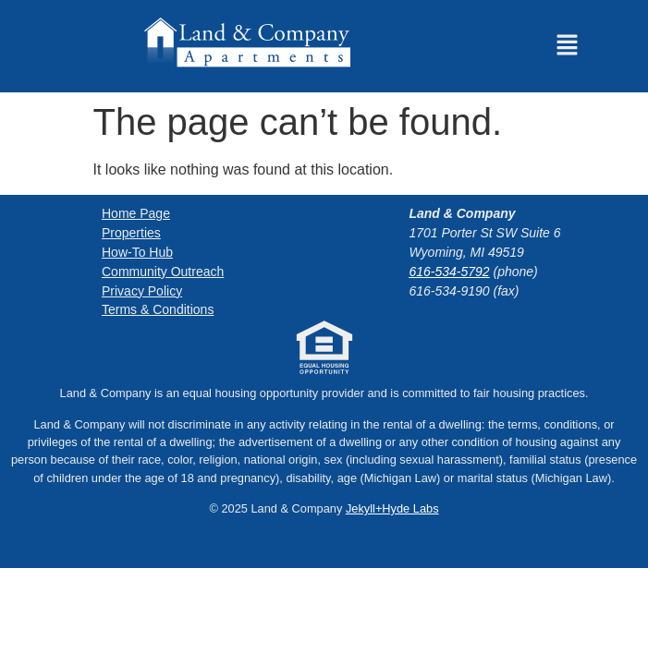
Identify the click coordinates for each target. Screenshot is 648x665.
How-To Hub (137, 252)
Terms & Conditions (158, 309)
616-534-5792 (449, 271)
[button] (566, 46)
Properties (131, 232)
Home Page (136, 213)
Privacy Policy (142, 290)
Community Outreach (163, 271)
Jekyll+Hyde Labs (392, 508)
